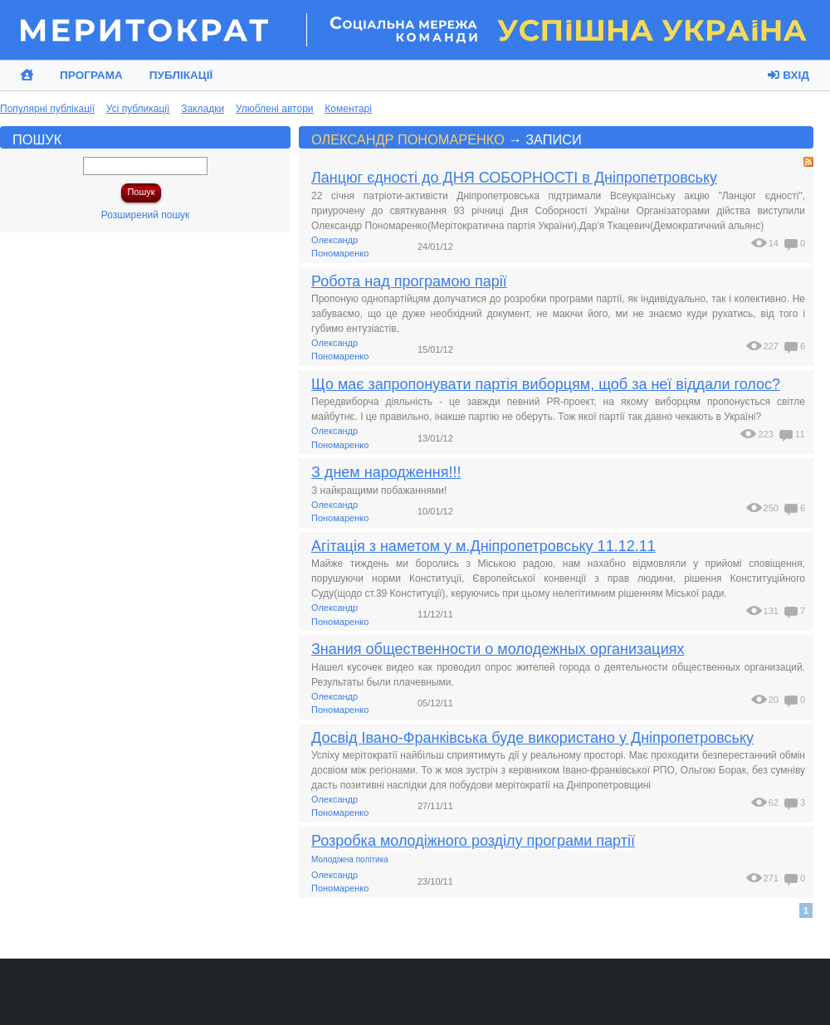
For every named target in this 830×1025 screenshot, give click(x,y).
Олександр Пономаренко (408, 139)
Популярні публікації (47, 109)
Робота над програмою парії (409, 281)
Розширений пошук (145, 215)
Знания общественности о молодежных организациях (497, 649)
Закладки (202, 109)
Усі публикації (138, 109)
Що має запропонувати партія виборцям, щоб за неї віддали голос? (545, 384)
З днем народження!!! (386, 472)
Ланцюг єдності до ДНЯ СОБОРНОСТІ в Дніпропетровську (514, 177)
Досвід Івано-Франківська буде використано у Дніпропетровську (532, 738)
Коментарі (348, 109)
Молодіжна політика (349, 859)
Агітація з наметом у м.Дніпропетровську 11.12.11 (483, 546)
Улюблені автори (275, 109)
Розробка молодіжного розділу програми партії (473, 840)
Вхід (788, 75)
